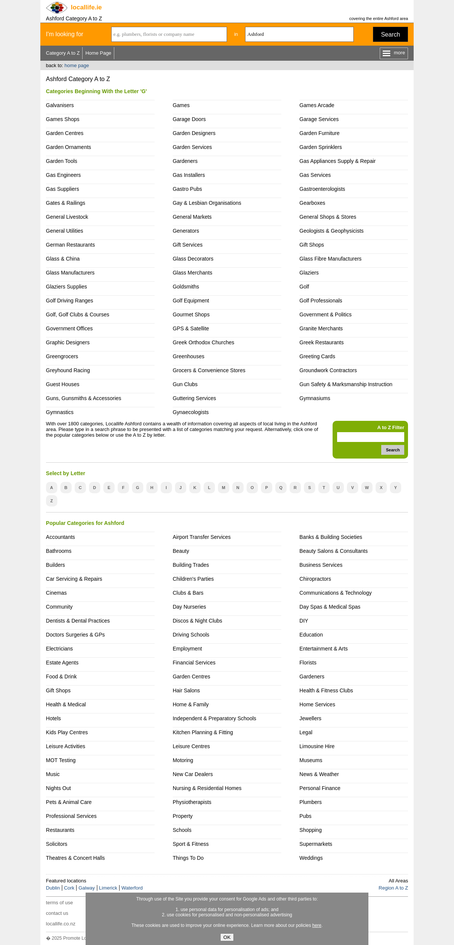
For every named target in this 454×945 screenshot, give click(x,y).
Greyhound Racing (68, 370)
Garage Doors (189, 119)
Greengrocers (62, 356)
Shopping (310, 830)
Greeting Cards (317, 356)
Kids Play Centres (67, 732)
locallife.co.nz (60, 924)
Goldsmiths (186, 287)
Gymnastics (60, 412)
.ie (86, 7)
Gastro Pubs (187, 189)
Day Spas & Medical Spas (329, 607)
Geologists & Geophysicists (331, 231)
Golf (304, 287)
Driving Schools (191, 635)
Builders (55, 565)
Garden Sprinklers (320, 147)
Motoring (183, 760)
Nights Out (58, 788)
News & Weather (319, 774)
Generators (186, 231)
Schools (182, 830)
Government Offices (69, 328)
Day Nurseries (189, 607)
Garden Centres (65, 133)
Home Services (317, 704)
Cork (69, 888)
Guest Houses (63, 384)
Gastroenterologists (322, 189)
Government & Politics (325, 314)
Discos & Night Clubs (197, 621)
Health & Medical (66, 704)
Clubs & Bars (188, 593)
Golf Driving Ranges (69, 301)
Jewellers (310, 718)
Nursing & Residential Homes (207, 788)
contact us (57, 913)
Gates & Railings (65, 203)
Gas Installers (189, 175)
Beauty (181, 551)
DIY (303, 621)
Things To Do (188, 858)
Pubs (305, 816)
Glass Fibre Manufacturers (330, 259)
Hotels (53, 718)
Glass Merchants (192, 273)
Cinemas (56, 593)
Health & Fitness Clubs (326, 690)
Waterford (132, 888)
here (316, 925)
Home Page (98, 53)
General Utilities (64, 231)
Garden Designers (194, 133)
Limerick (108, 888)
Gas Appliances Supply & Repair (337, 161)
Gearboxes (312, 203)
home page (76, 65)
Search (390, 34)
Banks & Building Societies (330, 537)
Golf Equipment (191, 301)
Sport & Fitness (191, 844)
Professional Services (71, 816)
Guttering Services (194, 398)
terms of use (59, 902)
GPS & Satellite (191, 328)
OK (226, 937)
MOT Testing (61, 760)
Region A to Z (393, 888)
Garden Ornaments (68, 147)
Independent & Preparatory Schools (214, 718)
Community (59, 607)
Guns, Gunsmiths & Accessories (83, 398)
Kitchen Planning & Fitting (203, 732)
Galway (86, 888)
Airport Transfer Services (202, 537)
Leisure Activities (65, 746)
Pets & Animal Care (69, 802)
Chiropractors (315, 579)
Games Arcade (316, 105)
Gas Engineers (63, 175)
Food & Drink (61, 676)
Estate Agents (62, 663)
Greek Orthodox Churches (203, 342)
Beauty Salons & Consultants (333, 551)
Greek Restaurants (321, 342)
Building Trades (191, 565)
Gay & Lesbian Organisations (207, 203)
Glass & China (63, 259)
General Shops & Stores (327, 217)
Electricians (59, 649)
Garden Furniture (319, 133)
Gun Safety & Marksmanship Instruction (345, 384)
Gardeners (185, 161)
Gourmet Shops (191, 314)
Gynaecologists (191, 412)
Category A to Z (63, 53)
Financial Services (194, 663)
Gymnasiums (314, 398)
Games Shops (63, 119)
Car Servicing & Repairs (74, 579)
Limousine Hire (316, 746)
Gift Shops (311, 245)
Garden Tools (61, 161)
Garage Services (319, 119)
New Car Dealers (193, 774)
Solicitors (56, 844)
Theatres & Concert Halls (75, 858)
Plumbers (310, 802)
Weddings (311, 858)
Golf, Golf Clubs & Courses (77, 314)
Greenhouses (188, 356)
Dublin (53, 888)
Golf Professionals (320, 301)
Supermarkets (315, 844)
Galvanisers (60, 105)
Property (183, 816)
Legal (305, 732)
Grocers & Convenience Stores (209, 370)
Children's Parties (193, 579)
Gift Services (187, 245)
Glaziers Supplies (66, 287)
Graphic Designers (68, 342)
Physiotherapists (192, 802)
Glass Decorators (193, 259)
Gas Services (315, 175)
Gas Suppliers (62, 189)
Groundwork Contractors (328, 370)
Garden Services (192, 147)
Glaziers (309, 273)
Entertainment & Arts (323, 649)
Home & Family (191, 704)
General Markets (192, 217)
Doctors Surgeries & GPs (75, 635)
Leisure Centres (191, 746)
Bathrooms (59, 551)
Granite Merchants (321, 328)
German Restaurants (70, 245)
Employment (187, 649)
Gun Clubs (185, 384)
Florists (307, 663)
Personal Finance (319, 788)
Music (53, 774)
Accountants (60, 537)
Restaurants (60, 830)
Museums (310, 760)
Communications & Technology (335, 593)
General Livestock (67, 217)
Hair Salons (186, 690)
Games (181, 105)
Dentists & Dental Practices (78, 621)
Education (311, 635)
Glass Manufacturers (70, 273)
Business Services (320, 565)
